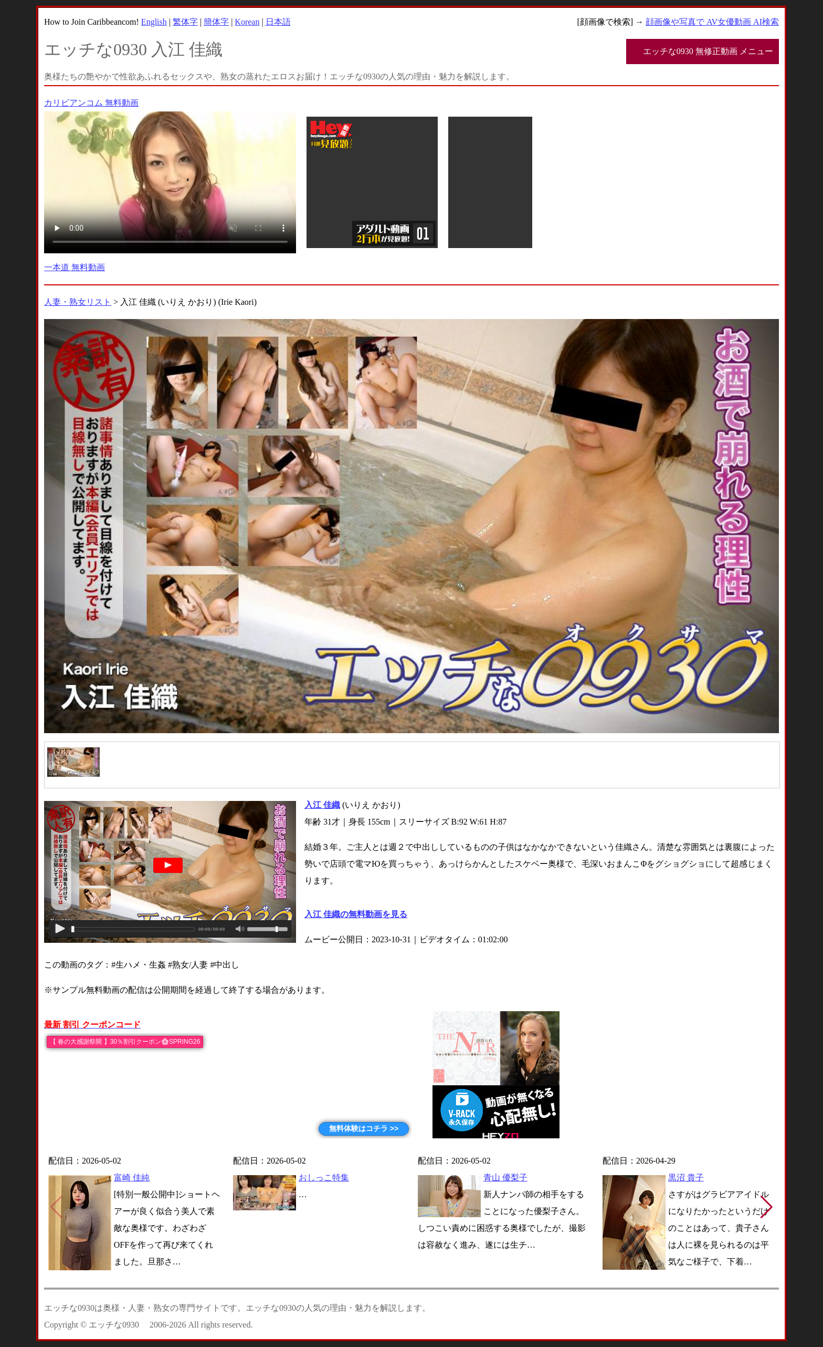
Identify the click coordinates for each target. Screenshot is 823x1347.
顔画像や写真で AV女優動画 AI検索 (712, 21)
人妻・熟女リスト (77, 301)
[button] (766, 1207)
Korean (247, 21)
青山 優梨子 (505, 1177)
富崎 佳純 (132, 1177)
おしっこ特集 (324, 1177)
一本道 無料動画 (74, 267)
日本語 (278, 21)
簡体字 (216, 21)
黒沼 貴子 (686, 1177)
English (154, 21)
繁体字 (185, 21)
